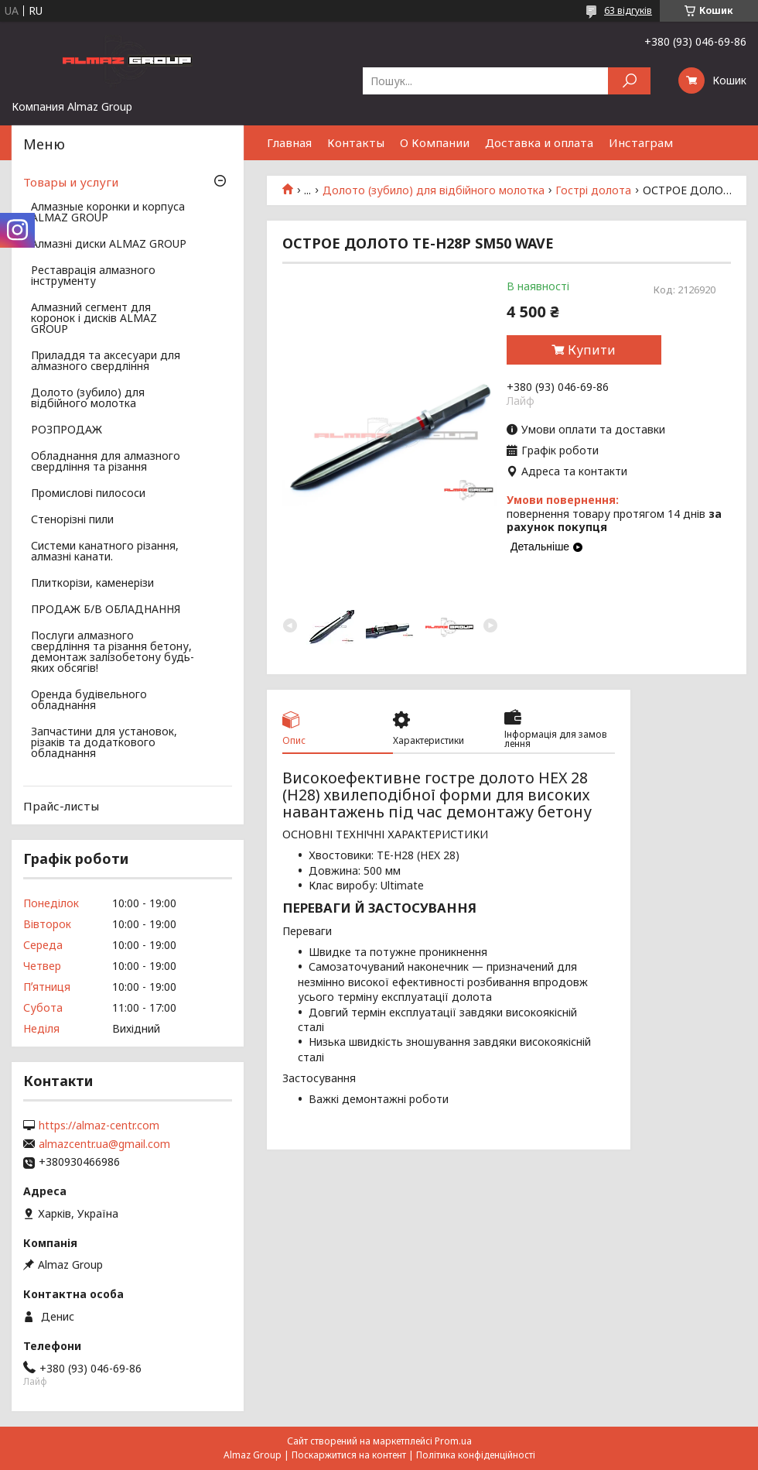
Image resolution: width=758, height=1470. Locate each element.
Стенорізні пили (72, 520)
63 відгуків (628, 10)
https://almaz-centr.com (99, 1125)
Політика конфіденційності (475, 1454)
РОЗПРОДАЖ (66, 430)
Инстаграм (641, 142)
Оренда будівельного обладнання (89, 700)
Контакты (355, 142)
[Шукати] (629, 80)
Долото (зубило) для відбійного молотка (434, 190)
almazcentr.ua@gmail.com (104, 1144)
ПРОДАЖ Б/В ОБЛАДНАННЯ (105, 610)
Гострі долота (593, 190)
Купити (592, 349)
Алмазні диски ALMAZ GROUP (108, 244)
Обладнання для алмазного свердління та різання (105, 462)
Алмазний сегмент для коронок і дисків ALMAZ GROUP (94, 319)
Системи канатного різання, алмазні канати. (105, 552)
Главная (289, 142)
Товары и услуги (70, 182)
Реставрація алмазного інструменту (93, 276)
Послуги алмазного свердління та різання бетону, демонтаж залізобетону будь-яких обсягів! (112, 652)
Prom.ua (453, 1441)
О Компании (434, 142)
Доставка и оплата (539, 142)
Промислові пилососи (88, 494)
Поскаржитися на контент (349, 1454)
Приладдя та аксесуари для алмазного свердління (105, 361)
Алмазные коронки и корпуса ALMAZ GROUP (108, 212)
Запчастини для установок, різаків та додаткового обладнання (104, 743)
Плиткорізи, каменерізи (92, 583)
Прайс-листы (61, 806)
